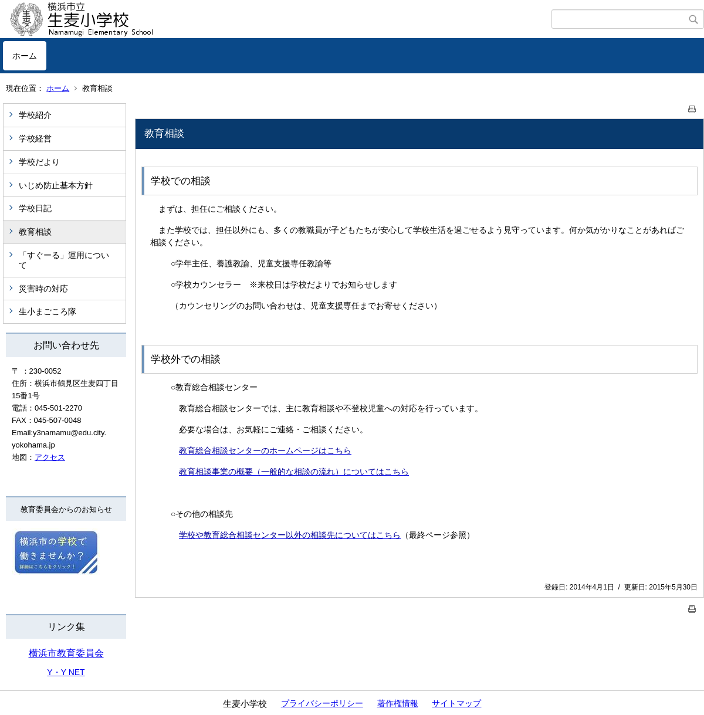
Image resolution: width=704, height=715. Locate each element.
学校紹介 (35, 115)
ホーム (24, 55)
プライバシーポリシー (322, 703)
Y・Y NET (65, 672)
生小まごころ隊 (47, 311)
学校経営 (35, 138)
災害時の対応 (43, 288)
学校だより (39, 162)
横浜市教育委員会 (66, 653)
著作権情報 (397, 703)
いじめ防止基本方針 (56, 185)
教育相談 (35, 231)
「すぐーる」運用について (64, 260)
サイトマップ (456, 703)
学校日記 (35, 208)
